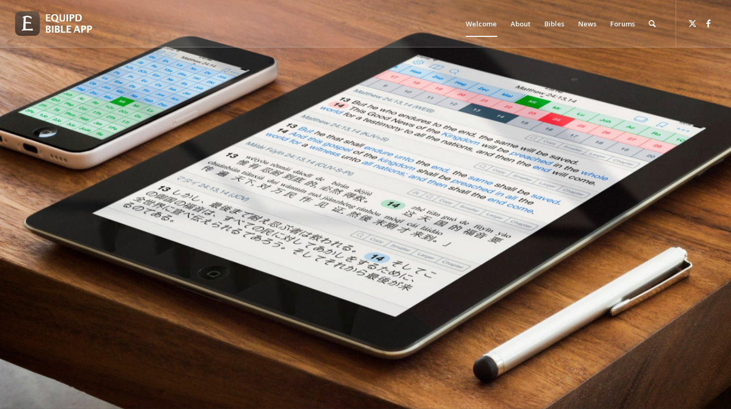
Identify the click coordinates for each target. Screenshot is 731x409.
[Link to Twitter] (692, 23)
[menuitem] (481, 24)
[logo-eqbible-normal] (65, 24)
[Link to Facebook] (708, 23)
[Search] (652, 24)
